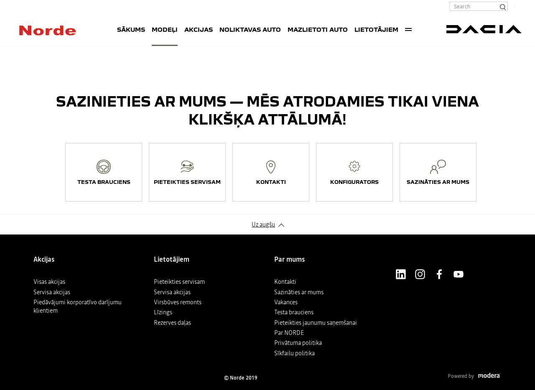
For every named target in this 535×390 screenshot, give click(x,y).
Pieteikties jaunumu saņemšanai (315, 323)
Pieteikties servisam (179, 282)
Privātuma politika (298, 343)
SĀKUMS (131, 29)
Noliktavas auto (250, 29)
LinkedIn (401, 274)
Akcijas (198, 29)
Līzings (163, 312)
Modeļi (165, 29)
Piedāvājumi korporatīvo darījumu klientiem (77, 306)
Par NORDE (289, 333)
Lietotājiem (376, 29)
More (408, 29)
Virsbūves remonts (177, 302)
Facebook (439, 274)
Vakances (286, 302)
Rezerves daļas (172, 323)
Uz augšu (263, 224)
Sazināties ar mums (299, 292)
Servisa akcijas (51, 292)
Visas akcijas (49, 282)
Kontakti (285, 282)
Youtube (458, 274)
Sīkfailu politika (294, 353)
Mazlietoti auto (318, 29)
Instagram (420, 274)
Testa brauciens (293, 312)
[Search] (502, 6)
